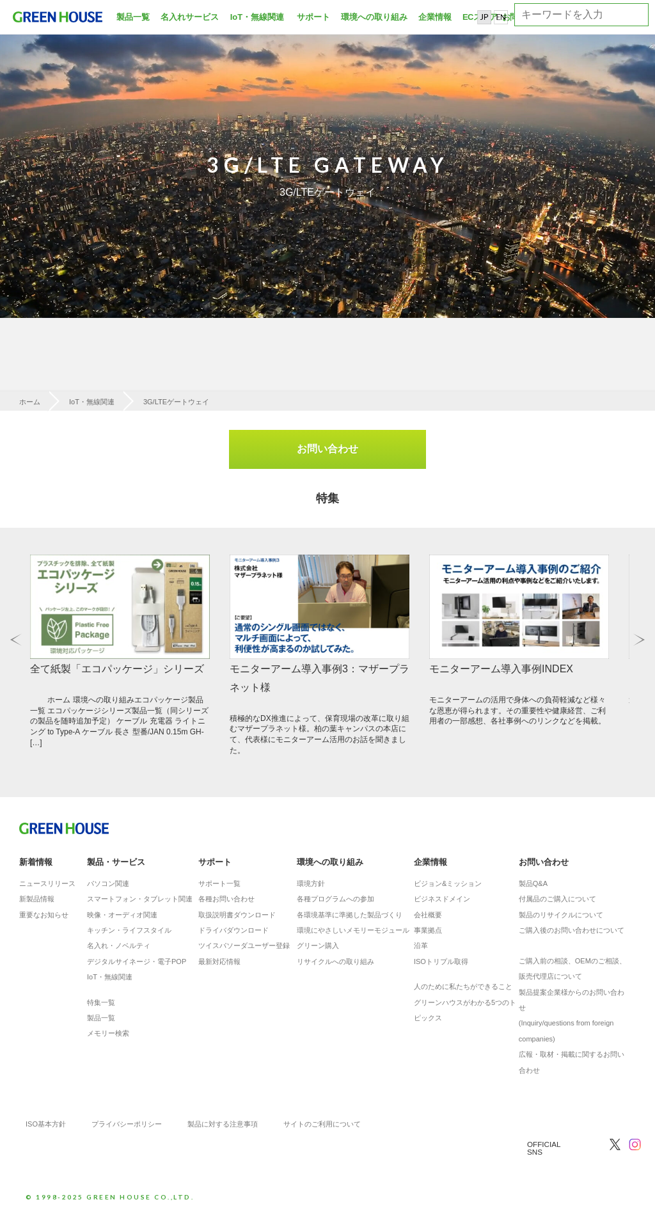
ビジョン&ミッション (448, 885)
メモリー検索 (108, 1035)
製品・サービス (116, 863)
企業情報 (435, 17)
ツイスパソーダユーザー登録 (244, 947)
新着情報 (35, 863)
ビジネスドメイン (442, 901)
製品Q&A (533, 885)
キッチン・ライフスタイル (129, 932)
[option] (327, 160)
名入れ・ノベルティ (118, 947)
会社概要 (428, 917)
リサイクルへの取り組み (335, 963)
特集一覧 (101, 1004)
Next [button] (639, 641)
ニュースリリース (47, 885)
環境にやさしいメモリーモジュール (353, 932)
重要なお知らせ (43, 917)
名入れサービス (190, 17)
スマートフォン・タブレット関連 (140, 901)
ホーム (29, 402)
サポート (313, 17)
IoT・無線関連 (257, 17)
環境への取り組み (374, 17)
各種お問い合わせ (226, 901)
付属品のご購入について (557, 901)
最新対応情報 (219, 963)
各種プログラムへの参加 (335, 901)
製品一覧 (133, 17)
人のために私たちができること (463, 988)
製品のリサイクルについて (561, 917)
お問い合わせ (327, 448)
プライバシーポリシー (126, 1126)
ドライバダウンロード (233, 932)
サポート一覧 (219, 885)
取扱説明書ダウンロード (237, 917)
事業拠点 (428, 932)
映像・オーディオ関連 (122, 917)
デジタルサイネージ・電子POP (136, 963)
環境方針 (311, 885)
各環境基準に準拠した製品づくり (349, 917)
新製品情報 (36, 901)
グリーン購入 (318, 947)
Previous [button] (16, 641)
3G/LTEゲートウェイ (176, 402)
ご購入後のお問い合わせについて (571, 932)
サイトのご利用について (322, 1126)
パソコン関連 (108, 885)
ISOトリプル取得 (441, 963)
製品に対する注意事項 (222, 1126)
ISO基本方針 (46, 1126)
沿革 (421, 947)
